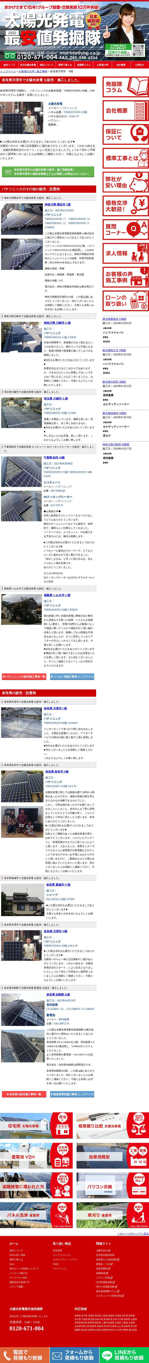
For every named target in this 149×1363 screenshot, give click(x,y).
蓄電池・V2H (104, 1264)
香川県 (134, 1326)
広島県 (113, 1326)
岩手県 (84, 1315)
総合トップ (9, 65)
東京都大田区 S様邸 (114, 381)
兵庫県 (132, 1322)
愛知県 (98, 1322)
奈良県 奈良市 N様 (57, 771)
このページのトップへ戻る (133, 1233)
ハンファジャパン (62, 1255)
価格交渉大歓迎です (19, 1282)
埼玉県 (78, 1319)
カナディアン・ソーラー (65, 1259)
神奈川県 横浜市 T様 (58, 204)
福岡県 (91, 1330)
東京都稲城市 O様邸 (114, 413)
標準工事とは (65, 65)
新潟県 (107, 1319)
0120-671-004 (26, 1328)
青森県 (78, 1315)
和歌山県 (85, 1326)
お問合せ (139, 65)
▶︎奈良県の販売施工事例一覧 (24, 1094)
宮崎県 (125, 1330)
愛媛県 (78, 1330)
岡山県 (107, 1326)
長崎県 (105, 1330)
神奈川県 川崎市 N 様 (57, 322)
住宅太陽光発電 (28, 65)
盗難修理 (102, 1273)
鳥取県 (93, 1326)
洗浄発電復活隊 (105, 1282)
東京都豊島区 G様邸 (114, 319)
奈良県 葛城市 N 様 (58, 884)
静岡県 (91, 1322)
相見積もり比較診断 (107, 1259)
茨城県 (118, 1315)
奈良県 (78, 1326)
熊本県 (111, 1330)
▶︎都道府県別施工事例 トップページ (72, 1094)
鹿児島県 (133, 1330)
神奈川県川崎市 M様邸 (116, 444)
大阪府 (125, 1322)
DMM (56, 1264)
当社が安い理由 (17, 1255)
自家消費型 (103, 1268)
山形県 (105, 1315)
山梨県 (134, 1319)
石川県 (120, 1319)
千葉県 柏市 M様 (54, 457)
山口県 (120, 1326)
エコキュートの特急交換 (110, 1295)
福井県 (127, 1319)
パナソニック (59, 1268)
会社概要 (121, 65)
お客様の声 (102, 65)
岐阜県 (84, 1322)
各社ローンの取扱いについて (24, 1268)
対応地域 (81, 1309)
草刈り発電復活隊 (106, 1286)
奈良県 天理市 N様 (55, 931)
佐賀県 (98, 1330)
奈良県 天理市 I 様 (55, 708)
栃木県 (125, 1315)
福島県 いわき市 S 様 (57, 595)
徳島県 (127, 1326)
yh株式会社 (103, 1250)
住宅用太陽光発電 (105, 1255)
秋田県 (98, 1315)
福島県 (111, 1315)
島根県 (100, 1326)
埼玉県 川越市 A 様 (56, 398)
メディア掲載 (16, 1286)
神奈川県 (99, 1319)
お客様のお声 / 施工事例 (33, 71)
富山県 (113, 1319)
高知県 (84, 1330)
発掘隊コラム (84, 65)
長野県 (78, 1322)
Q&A (12, 1264)
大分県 (118, 1330)
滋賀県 (111, 1322)
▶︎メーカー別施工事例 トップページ (72, 676)
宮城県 (91, 1315)
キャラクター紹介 (18, 1277)
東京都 (91, 1319)
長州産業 (57, 1250)
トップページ (8, 71)
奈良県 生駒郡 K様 (58, 994)
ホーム (14, 1243)
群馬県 (132, 1315)
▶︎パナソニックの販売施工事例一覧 (24, 676)
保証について (46, 65)
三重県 (105, 1322)
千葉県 (84, 1319)
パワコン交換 (104, 1277)
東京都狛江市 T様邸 (114, 350)
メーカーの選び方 (18, 1273)
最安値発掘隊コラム (107, 1291)
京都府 (118, 1322)
